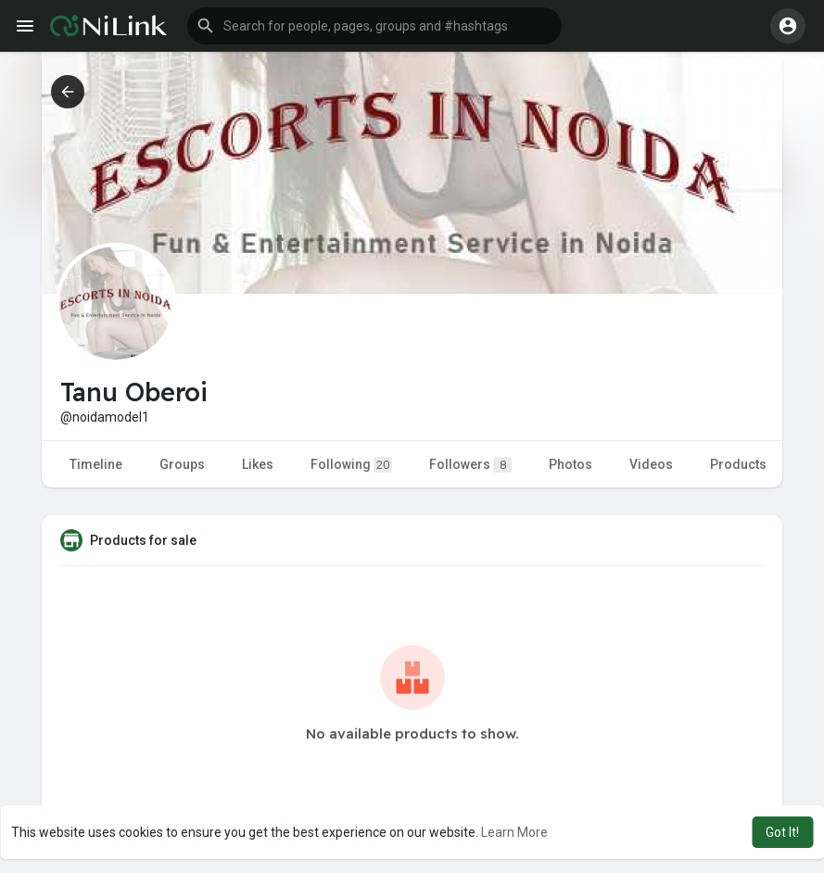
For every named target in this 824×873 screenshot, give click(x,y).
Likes (257, 464)
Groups (182, 464)
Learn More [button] (514, 832)
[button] (374, 25)
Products (738, 464)
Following (351, 465)
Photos (570, 464)
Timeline (96, 464)
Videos (651, 464)
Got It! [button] (782, 832)
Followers (470, 465)
